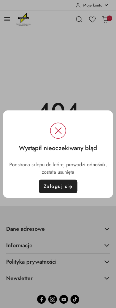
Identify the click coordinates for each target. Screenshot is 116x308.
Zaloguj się (58, 186)
